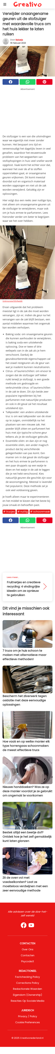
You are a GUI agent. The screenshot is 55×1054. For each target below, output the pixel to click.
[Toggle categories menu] (5, 4)
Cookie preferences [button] (27, 1022)
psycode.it (27, 961)
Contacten (27, 955)
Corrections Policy (27, 983)
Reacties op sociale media (27, 1001)
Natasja (19, 39)
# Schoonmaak (40, 511)
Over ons (27, 949)
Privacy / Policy (27, 1016)
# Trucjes (9, 511)
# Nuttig (22, 511)
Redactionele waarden (27, 989)
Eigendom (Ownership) (27, 995)
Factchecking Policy (27, 977)
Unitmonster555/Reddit (12, 301)
